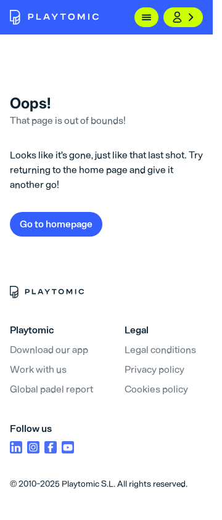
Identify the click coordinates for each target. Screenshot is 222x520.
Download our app (49, 349)
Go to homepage (56, 224)
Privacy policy (154, 369)
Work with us (38, 369)
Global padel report (51, 389)
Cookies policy (156, 389)
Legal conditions (160, 349)
